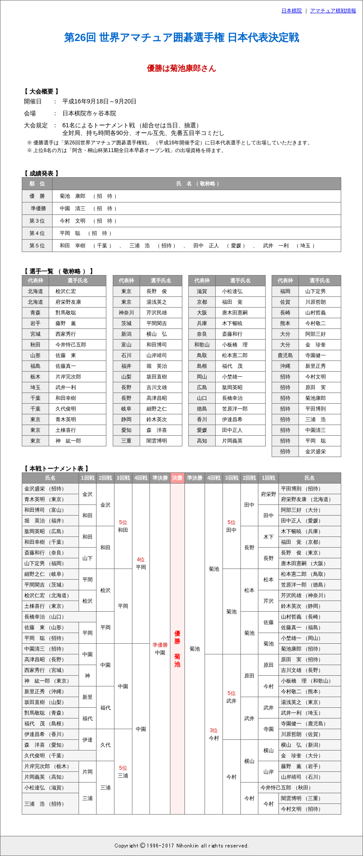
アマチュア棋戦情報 (333, 11)
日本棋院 (291, 11)
